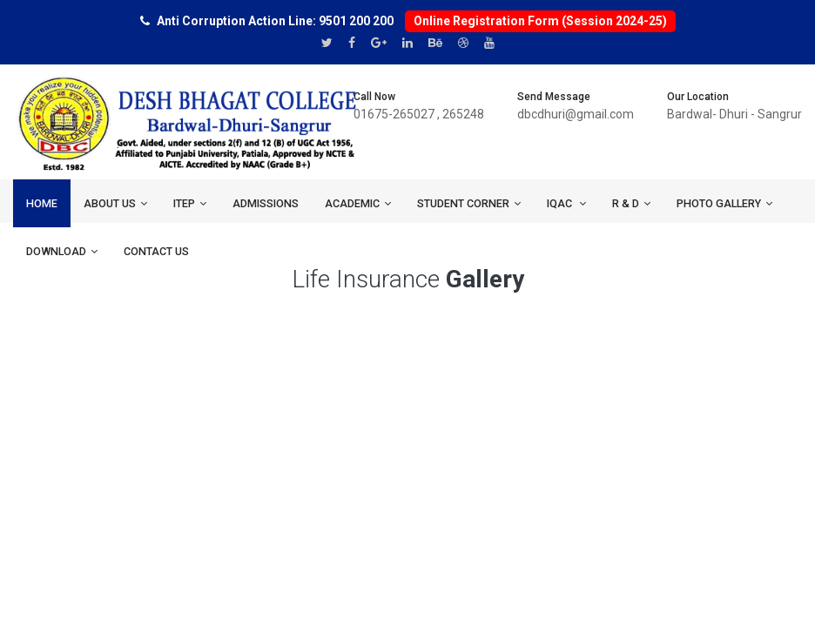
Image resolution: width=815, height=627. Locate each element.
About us (115, 203)
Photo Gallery (724, 203)
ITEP (189, 203)
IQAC (566, 203)
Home (41, 203)
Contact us (156, 251)
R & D (631, 203)
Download (62, 251)
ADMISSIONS (265, 203)
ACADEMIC (358, 203)
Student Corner (469, 203)
